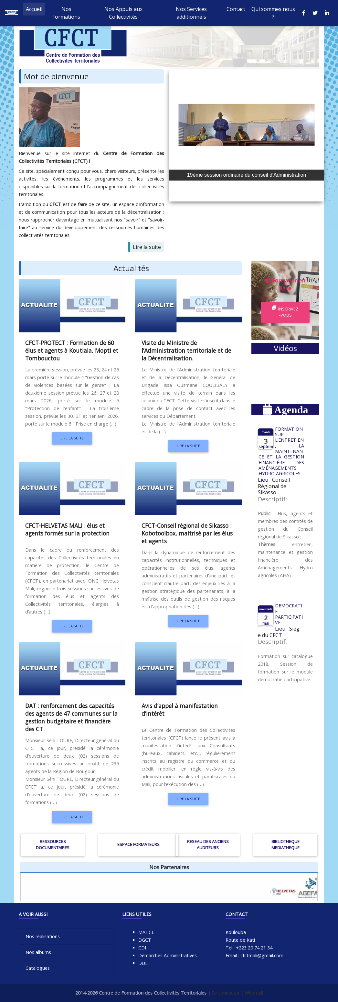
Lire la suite (147, 247)
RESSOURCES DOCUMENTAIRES (52, 844)
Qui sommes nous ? (273, 14)
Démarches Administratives (167, 955)
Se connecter (225, 993)
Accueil (35, 10)
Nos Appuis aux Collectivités (123, 14)
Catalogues (38, 968)
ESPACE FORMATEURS (138, 844)
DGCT (144, 940)
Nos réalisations (43, 936)
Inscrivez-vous (285, 312)
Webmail (254, 993)
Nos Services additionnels (191, 14)
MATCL (146, 932)
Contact (236, 10)
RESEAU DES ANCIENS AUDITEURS (208, 844)
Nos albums (38, 952)
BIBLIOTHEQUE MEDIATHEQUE (285, 844)
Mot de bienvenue (56, 76)
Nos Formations (66, 14)
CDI (142, 948)
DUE (143, 963)
